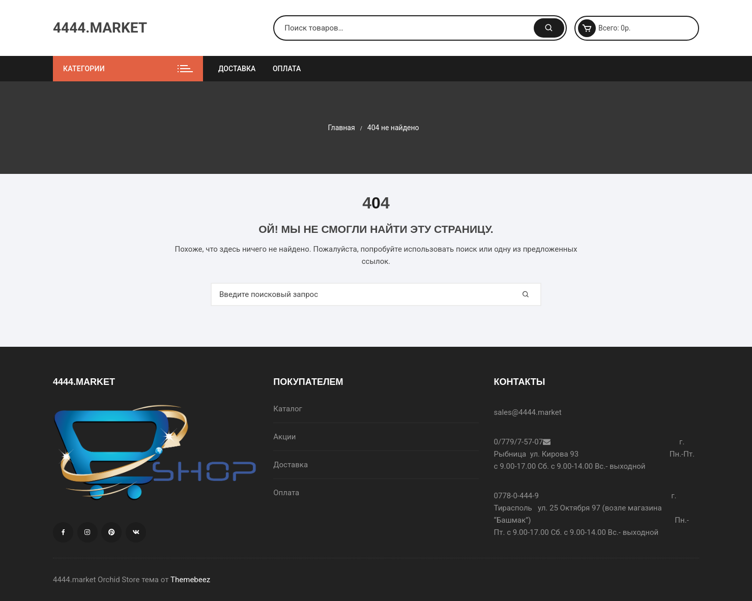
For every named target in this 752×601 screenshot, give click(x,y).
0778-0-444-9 (516, 495)
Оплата (287, 69)
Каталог (287, 408)
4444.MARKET (100, 27)
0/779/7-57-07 (518, 441)
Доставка (236, 69)
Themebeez (190, 579)
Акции (284, 436)
